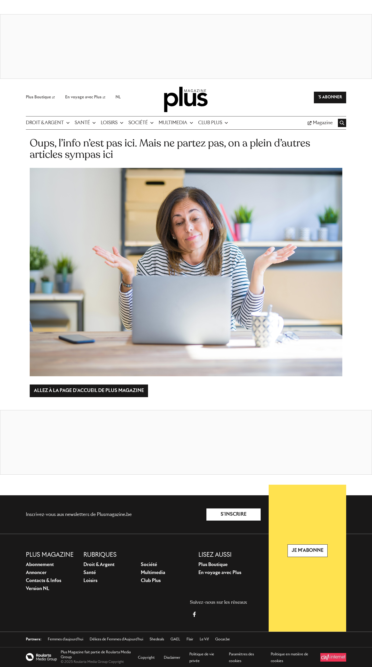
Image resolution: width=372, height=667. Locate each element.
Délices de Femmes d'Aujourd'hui (116, 639)
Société (149, 564)
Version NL (37, 588)
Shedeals (157, 639)
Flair (190, 639)
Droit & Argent (98, 564)
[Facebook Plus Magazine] (194, 614)
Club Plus (151, 580)
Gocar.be (222, 639)
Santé (89, 572)
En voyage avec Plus (219, 572)
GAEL (175, 639)
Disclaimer (172, 658)
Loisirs (90, 580)
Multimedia (153, 572)
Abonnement (40, 564)
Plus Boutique (213, 564)
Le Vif (204, 639)
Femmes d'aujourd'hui (65, 639)
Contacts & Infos (43, 580)
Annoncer (36, 572)
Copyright (146, 658)
